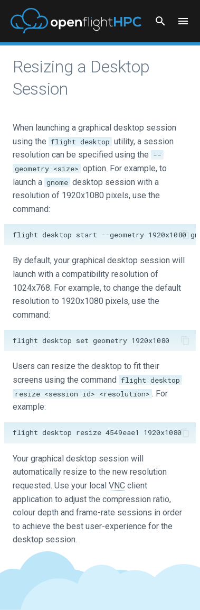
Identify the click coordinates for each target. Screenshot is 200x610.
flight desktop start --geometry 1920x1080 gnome (104, 234)
